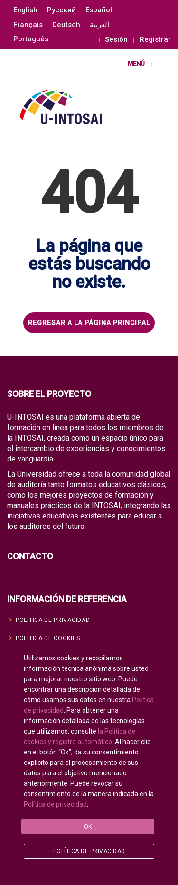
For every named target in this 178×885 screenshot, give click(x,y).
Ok (88, 826)
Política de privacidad (55, 804)
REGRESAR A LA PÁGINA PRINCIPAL (89, 323)
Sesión (113, 39)
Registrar (155, 39)
